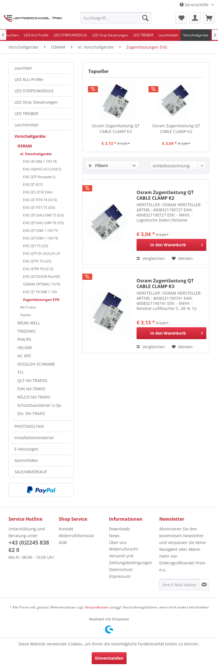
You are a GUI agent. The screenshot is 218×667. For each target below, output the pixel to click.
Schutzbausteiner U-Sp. (39, 405)
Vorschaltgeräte (29, 136)
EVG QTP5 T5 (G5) (37, 261)
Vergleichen (151, 258)
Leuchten (23, 68)
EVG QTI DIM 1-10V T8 (40, 238)
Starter (25, 314)
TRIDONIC (26, 331)
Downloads (119, 528)
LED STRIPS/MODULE (34, 90)
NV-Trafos (28, 307)
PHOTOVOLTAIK (29, 426)
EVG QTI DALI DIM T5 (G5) (43, 215)
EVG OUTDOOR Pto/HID (41, 276)
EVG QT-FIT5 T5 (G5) (39, 207)
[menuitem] (116, 18)
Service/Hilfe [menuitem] (195, 4)
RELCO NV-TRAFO (33, 397)
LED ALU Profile (28, 79)
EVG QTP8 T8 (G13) (38, 268)
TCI (20, 372)
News (114, 535)
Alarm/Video (26, 460)
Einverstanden (109, 658)
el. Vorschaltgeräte (36, 153)
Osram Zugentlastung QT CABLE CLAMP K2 (176, 128)
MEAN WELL (28, 323)
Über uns (118, 542)
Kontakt (66, 528)
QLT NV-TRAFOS (32, 380)
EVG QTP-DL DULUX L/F (41, 253)
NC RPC (24, 355)
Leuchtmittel (26, 125)
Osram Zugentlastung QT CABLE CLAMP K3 (116, 128)
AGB (63, 542)
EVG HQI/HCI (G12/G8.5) (42, 169)
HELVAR (24, 347)
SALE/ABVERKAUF (30, 471)
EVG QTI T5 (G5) (35, 245)
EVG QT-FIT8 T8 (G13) (40, 199)
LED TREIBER (26, 113)
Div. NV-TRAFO (31, 413)
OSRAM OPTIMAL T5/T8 (41, 284)
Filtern (98, 165)
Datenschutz (121, 569)
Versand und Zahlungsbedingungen (130, 559)
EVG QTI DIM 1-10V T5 (40, 230)
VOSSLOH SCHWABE (36, 364)
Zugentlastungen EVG (41, 299)
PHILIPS (24, 339)
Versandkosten (96, 607)
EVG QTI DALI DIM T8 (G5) (43, 222)
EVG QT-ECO (33, 184)
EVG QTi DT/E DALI (38, 192)
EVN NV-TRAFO (31, 388)
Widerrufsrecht (123, 549)
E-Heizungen (26, 449)
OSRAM (24, 146)
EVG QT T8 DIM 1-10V (40, 291)
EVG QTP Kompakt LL (39, 176)
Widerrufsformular (77, 535)
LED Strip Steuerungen (36, 102)
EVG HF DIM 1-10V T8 (40, 161)
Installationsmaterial (34, 437)
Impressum (120, 576)
